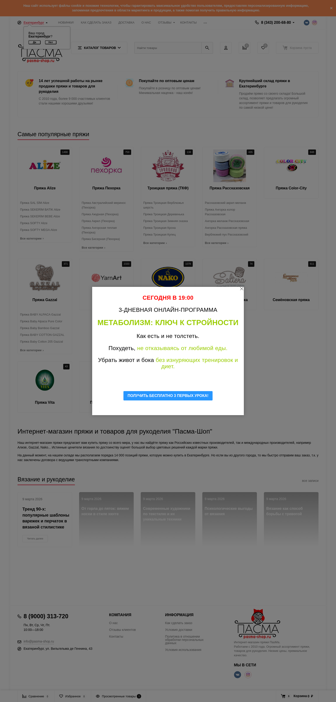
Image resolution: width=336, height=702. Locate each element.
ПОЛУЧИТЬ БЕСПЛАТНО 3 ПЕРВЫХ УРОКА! (168, 396)
